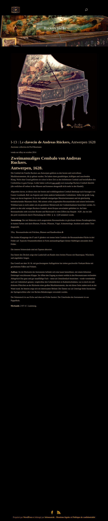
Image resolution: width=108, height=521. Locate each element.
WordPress (28, 517)
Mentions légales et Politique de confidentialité (75, 517)
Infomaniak (49, 517)
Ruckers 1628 (54, 28)
